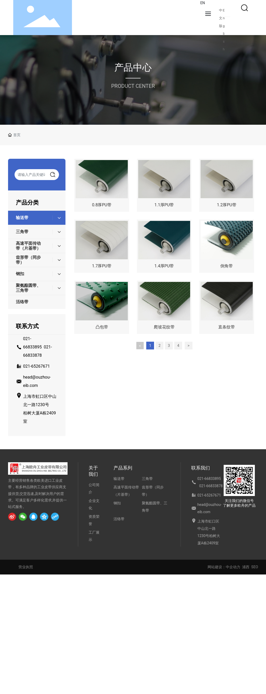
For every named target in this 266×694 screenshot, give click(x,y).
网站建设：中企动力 (224, 567)
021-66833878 (211, 486)
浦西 (245, 567)
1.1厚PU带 (164, 204)
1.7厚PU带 (101, 265)
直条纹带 (226, 327)
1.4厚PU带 (164, 265)
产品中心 (133, 67)
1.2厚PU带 (226, 204)
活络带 (119, 519)
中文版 (220, 11)
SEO (254, 567)
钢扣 (117, 503)
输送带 (119, 479)
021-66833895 (209, 479)
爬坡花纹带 (164, 327)
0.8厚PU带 (101, 204)
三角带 (147, 479)
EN (202, 3)
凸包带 (102, 327)
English (224, 11)
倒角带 (226, 265)
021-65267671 (36, 366)
